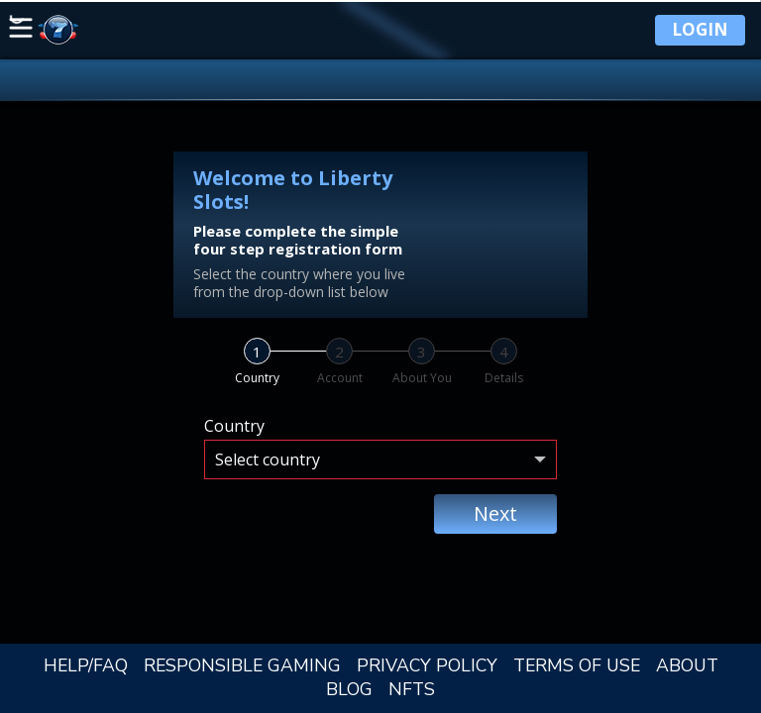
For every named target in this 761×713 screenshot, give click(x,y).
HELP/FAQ (86, 665)
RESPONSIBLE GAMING (242, 665)
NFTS (411, 689)
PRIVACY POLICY (427, 665)
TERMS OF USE (576, 665)
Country (234, 426)
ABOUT (687, 665)
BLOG (349, 689)
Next (495, 513)
